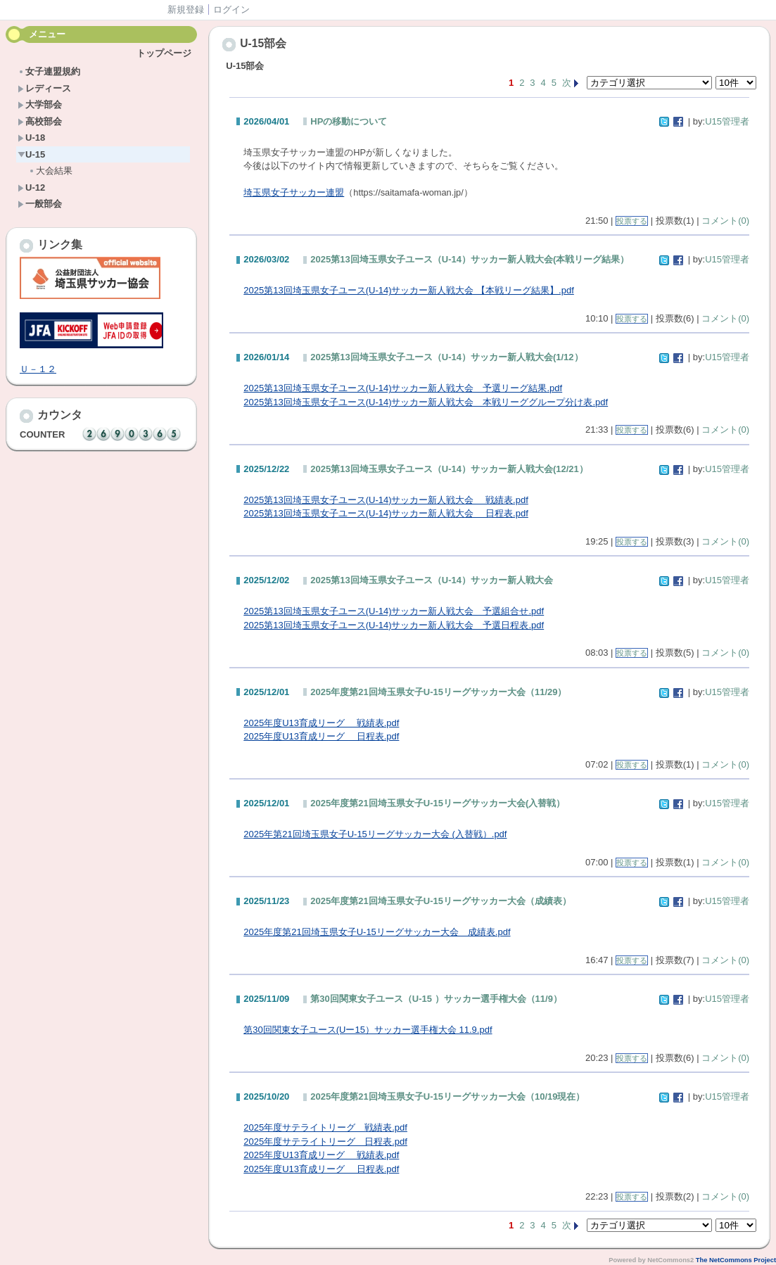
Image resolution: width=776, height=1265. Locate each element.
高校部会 (40, 121)
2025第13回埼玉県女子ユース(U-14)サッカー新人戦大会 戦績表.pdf (385, 500)
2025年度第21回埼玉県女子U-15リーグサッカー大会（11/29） (438, 692)
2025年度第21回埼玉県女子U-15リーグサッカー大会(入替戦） (437, 803)
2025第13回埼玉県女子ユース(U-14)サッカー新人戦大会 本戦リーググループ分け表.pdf (425, 402)
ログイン (231, 9)
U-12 (31, 187)
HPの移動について (348, 121)
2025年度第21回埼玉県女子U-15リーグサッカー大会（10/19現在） (447, 1096)
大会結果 (50, 170)
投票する (631, 221)
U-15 (31, 154)
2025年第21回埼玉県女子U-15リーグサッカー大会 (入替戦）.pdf (375, 834)
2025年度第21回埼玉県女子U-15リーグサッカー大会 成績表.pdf (376, 932)
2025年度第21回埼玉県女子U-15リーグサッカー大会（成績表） (440, 901)
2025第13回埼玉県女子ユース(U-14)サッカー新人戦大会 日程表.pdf (385, 513)
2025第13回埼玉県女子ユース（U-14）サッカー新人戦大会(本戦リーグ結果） (469, 259)
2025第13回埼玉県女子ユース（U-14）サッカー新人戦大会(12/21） (448, 469)
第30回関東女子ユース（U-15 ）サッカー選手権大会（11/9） (436, 998)
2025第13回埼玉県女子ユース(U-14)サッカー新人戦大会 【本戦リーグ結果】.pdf (408, 290)
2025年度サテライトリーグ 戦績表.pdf (325, 1127)
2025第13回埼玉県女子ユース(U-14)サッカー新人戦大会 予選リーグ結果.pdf (402, 388)
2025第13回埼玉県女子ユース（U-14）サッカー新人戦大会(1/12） (446, 357)
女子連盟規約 (49, 71)
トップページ (163, 53)
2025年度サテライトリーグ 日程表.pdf (325, 1141)
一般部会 (40, 203)
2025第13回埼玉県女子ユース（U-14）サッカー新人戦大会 (431, 580)
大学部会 (40, 104)
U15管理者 (727, 121)
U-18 (31, 137)
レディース (44, 88)
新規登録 (185, 9)
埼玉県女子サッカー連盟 (293, 192)
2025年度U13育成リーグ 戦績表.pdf (321, 723)
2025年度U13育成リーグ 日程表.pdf (321, 736)
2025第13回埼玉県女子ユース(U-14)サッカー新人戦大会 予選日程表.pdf (393, 625)
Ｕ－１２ (38, 369)
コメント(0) (725, 220)
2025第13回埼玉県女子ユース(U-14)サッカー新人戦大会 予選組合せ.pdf (393, 611)
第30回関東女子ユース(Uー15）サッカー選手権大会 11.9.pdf (367, 1029)
